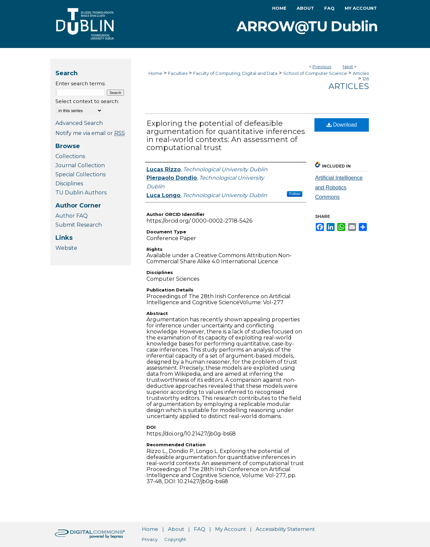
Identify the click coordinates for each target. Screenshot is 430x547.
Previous (321, 66)
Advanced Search (79, 123)
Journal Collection (80, 165)
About (176, 529)
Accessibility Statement (285, 529)
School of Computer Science (315, 73)
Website (66, 248)
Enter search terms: (80, 83)
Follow (294, 194)
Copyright (175, 539)
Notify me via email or (90, 133)
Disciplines (69, 183)
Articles (361, 73)
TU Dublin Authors (80, 192)
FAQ (199, 529)
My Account (230, 529)
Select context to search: (87, 101)
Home (155, 73)
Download (342, 125)
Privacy (150, 539)
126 (365, 78)
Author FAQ (71, 216)
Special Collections (80, 174)
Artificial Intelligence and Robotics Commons (338, 187)
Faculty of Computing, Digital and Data (235, 73)
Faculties (177, 73)
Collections (70, 156)
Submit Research (78, 225)
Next (348, 66)
